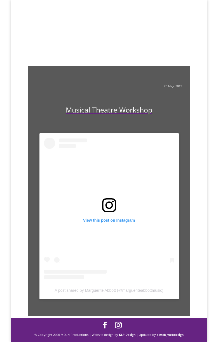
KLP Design (127, 335)
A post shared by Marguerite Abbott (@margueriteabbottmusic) (109, 290)
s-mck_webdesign (170, 335)
